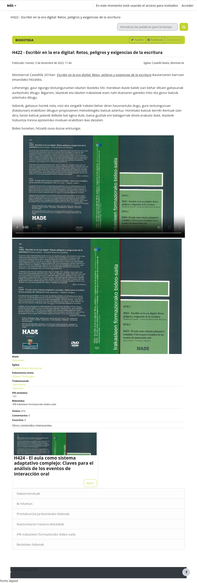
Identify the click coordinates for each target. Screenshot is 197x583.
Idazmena (18, 388)
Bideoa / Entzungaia (24, 376)
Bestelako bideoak (30, 544)
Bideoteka (18, 360)
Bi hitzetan (24, 503)
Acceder (188, 5)
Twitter (137, 40)
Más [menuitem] (10, 5)
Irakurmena (19, 384)
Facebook (155, 40)
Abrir (90, 483)
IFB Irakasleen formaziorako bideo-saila (46, 534)
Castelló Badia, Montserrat (168, 63)
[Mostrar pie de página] (186, 572)
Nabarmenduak (28, 493)
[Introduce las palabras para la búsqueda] (147, 27)
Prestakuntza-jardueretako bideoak (43, 514)
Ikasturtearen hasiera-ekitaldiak (40, 524)
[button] (65, 5)
